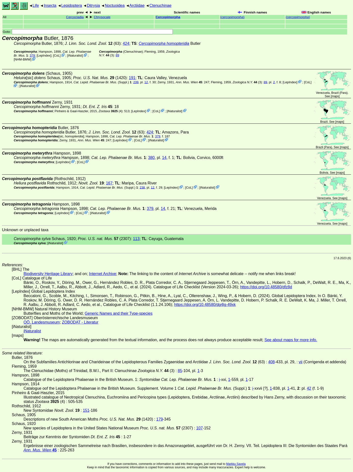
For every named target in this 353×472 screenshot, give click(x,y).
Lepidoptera (71, 5)
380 (151, 158)
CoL (57, 55)
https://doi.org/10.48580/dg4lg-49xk (205, 305)
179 (159, 419)
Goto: (88, 32)
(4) (110, 111)
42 (309, 388)
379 (32, 55)
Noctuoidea (115, 5)
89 (117, 55)
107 (199, 428)
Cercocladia (75, 17)
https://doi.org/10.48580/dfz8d (266, 287)
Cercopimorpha (168, 17)
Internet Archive (102, 274)
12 (146, 82)
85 (180, 371)
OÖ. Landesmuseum (42, 322)
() (232, 17)
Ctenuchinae (161, 5)
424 (126, 43)
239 (136, 82)
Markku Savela (235, 464)
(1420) (100, 78)
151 (86, 410)
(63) (93, 43)
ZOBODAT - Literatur (80, 322)
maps (335, 96)
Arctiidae (136, 5)
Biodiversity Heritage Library (48, 274)
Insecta (50, 5)
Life (36, 5)
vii (301, 362)
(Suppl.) (101, 82)
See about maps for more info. (291, 340)
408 (271, 362)
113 (136, 239)
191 (132, 78)
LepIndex (44, 55)
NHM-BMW (23, 59)
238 (142, 187)
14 (164, 158)
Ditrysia (93, 5)
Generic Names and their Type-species (118, 313)
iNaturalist (75, 55)
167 (109, 183)
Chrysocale (102, 17)
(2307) (104, 239)
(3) (247, 82)
